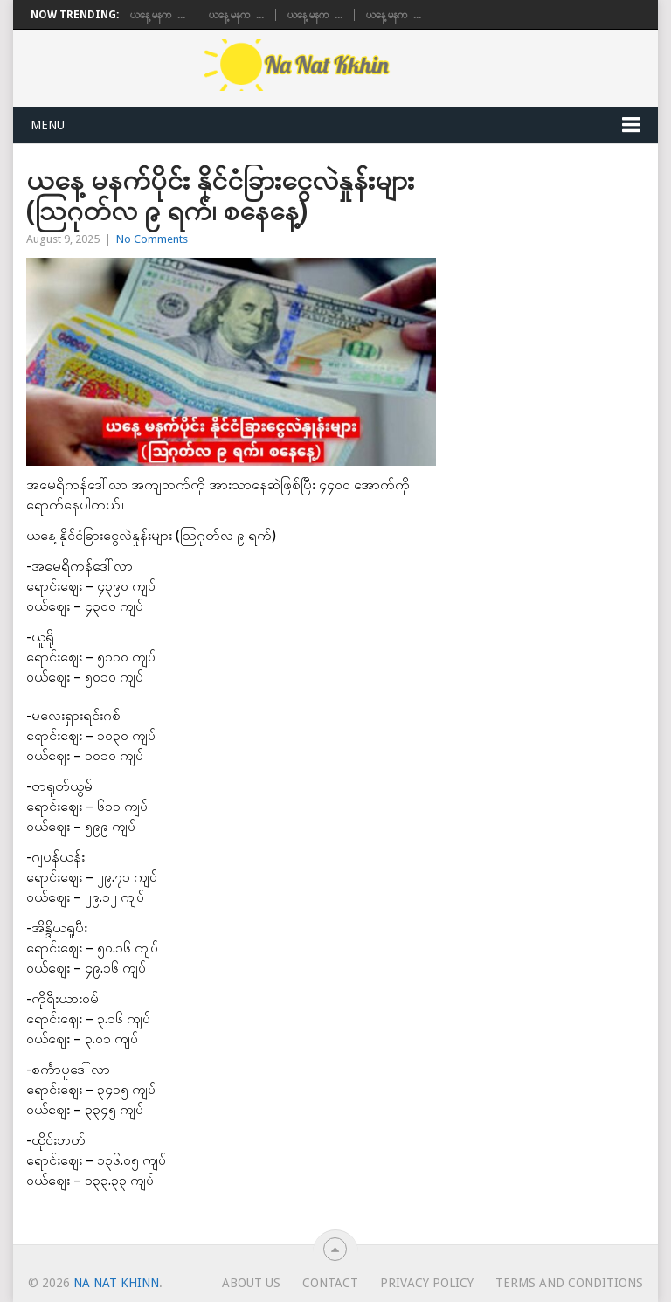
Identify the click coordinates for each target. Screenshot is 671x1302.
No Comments (152, 239)
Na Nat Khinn (116, 1283)
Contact (330, 1283)
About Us (251, 1283)
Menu (48, 125)
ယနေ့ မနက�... (157, 15)
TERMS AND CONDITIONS (569, 1283)
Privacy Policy (427, 1283)
